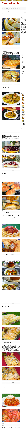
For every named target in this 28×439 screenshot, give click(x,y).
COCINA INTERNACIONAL (23, 19)
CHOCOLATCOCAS (24, 18)
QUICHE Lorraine (4, 51)
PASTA (25, 27)
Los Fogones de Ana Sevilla (9, 90)
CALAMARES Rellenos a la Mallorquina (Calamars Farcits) (25, 103)
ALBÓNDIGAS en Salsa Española (25, 94)
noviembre (23, 59)
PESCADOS (20, 7)
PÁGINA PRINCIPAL (3, 7)
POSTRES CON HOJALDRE (9, 342)
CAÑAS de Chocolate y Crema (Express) (7, 306)
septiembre (23, 71)
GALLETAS (25, 24)
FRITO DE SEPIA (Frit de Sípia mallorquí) (24, 118)
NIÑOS (5, 425)
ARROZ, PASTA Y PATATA (23, 7)
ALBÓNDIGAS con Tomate (23, 69)
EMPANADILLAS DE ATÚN (5, 11)
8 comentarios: (10, 254)
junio (22, 73)
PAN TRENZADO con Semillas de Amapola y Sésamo (9, 345)
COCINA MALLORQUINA (10, 8)
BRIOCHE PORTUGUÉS (24, 109)
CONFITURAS (25, 20)
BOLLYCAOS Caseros (25, 99)
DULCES (13, 8)
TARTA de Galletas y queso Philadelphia (25, 97)
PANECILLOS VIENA (5, 173)
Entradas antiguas (18, 427)
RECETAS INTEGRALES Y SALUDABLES (23, 31)
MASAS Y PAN (7, 8)
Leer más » (3, 46)
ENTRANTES (7, 7)
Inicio (11, 427)
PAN (9, 212)
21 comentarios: (10, 382)
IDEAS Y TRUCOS (18, 8)
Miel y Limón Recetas (10, 3)
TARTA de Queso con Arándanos (6, 135)
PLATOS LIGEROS (9, 7)
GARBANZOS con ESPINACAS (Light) (7, 257)
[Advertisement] (11, 125)
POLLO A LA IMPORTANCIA (6, 87)
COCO (21, 20)
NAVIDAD (15, 8)
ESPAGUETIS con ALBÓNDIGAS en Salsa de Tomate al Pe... (23, 65)
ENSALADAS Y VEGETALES (14, 7)
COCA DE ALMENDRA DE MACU (25, 112)
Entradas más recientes (3, 427)
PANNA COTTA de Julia (24, 120)
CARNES (17, 7)
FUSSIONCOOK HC (3, 8)
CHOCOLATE (4, 342)
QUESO (25, 30)
